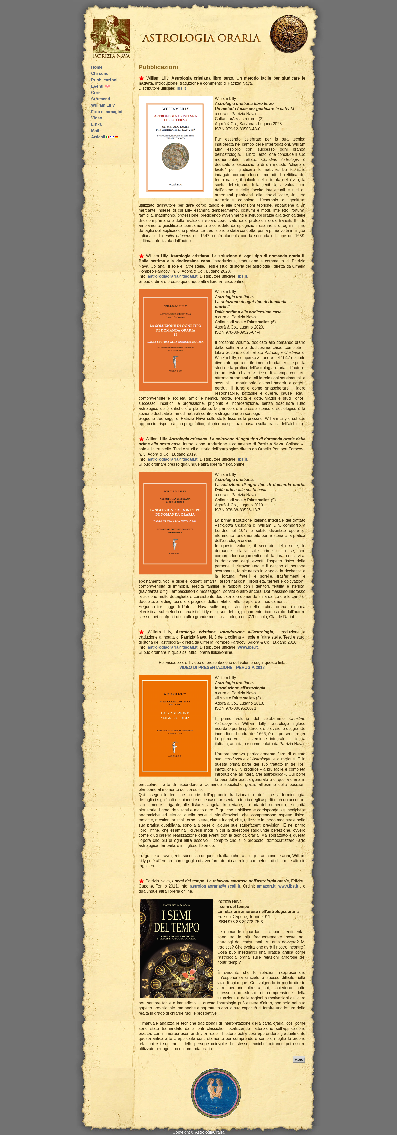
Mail (95, 131)
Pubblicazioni (104, 80)
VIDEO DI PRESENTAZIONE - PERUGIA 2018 (222, 667)
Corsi (96, 92)
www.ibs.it (248, 647)
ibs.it (181, 88)
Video (96, 118)
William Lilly (103, 105)
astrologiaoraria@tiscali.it (173, 276)
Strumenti (100, 99)
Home (96, 67)
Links (96, 124)
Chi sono (99, 73)
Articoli (98, 137)
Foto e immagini (106, 112)
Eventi (97, 86)
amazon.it (266, 886)
